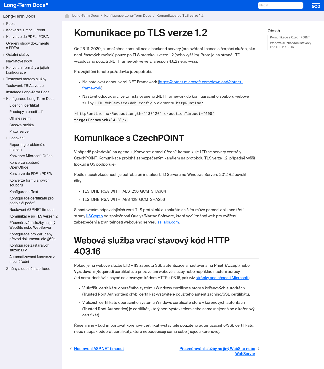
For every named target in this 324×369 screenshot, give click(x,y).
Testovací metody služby (26, 79)
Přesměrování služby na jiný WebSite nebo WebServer (217, 351)
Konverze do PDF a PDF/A (27, 37)
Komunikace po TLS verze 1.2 (33, 216)
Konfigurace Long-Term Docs (30, 99)
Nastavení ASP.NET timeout (32, 210)
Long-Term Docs (19, 16)
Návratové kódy (19, 61)
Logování (16, 138)
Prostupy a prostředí (26, 112)
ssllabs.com (168, 222)
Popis (10, 24)
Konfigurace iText (23, 192)
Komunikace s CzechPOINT (290, 37)
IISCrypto (94, 216)
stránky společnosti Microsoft (222, 278)
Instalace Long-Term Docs (27, 92)
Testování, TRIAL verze (25, 86)
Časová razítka (21, 125)
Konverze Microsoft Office (31, 156)
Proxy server (19, 132)
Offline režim (20, 119)
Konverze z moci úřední (25, 30)
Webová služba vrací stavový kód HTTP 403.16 (290, 45)
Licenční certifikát (24, 106)
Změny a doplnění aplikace (28, 269)
